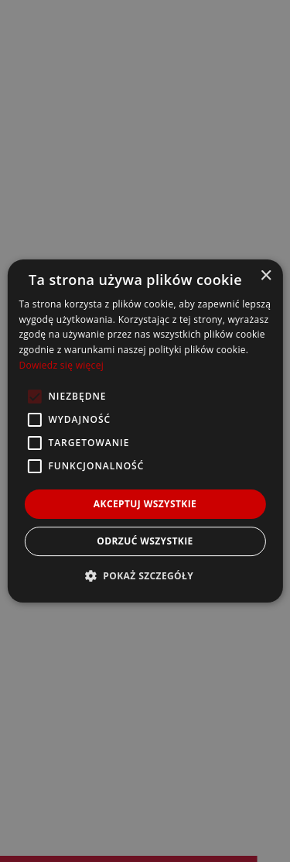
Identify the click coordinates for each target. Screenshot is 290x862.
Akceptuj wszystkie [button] (145, 503)
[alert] (145, 431)
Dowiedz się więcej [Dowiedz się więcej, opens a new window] (61, 365)
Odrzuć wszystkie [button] (145, 541)
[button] (145, 575)
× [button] (265, 276)
